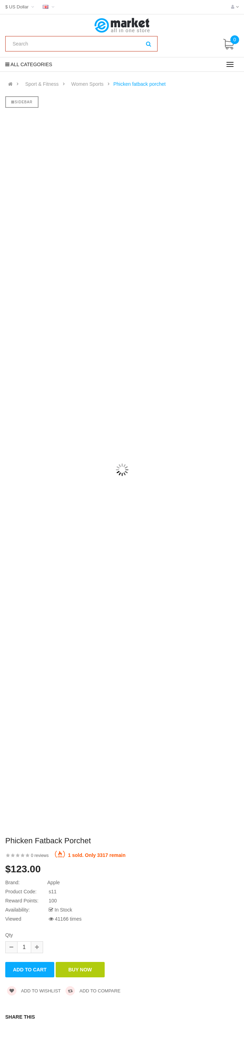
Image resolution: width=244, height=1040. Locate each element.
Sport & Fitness (42, 84)
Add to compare (92, 990)
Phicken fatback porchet (139, 84)
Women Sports (87, 84)
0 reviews (40, 855)
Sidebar (22, 102)
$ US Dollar (20, 6)
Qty (9, 935)
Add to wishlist (34, 990)
